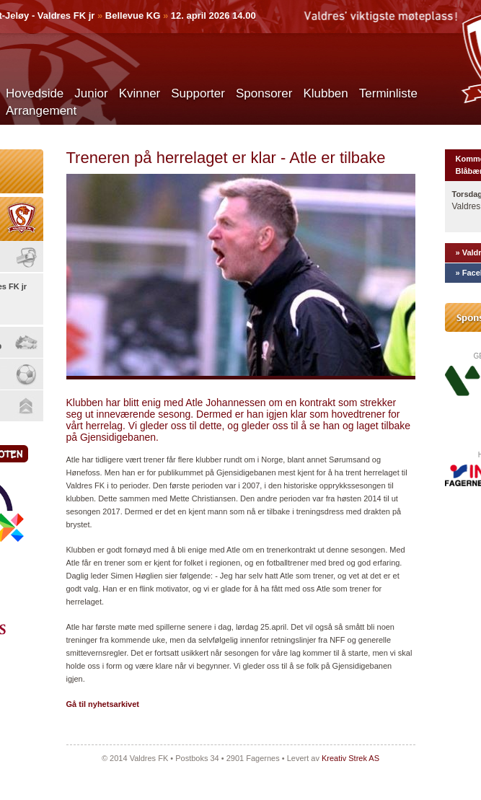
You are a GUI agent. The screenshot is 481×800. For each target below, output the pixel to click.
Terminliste (388, 93)
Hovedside (34, 93)
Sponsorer (264, 93)
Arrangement (41, 111)
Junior (90, 93)
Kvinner (140, 93)
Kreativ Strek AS (350, 758)
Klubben (325, 93)
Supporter (198, 93)
